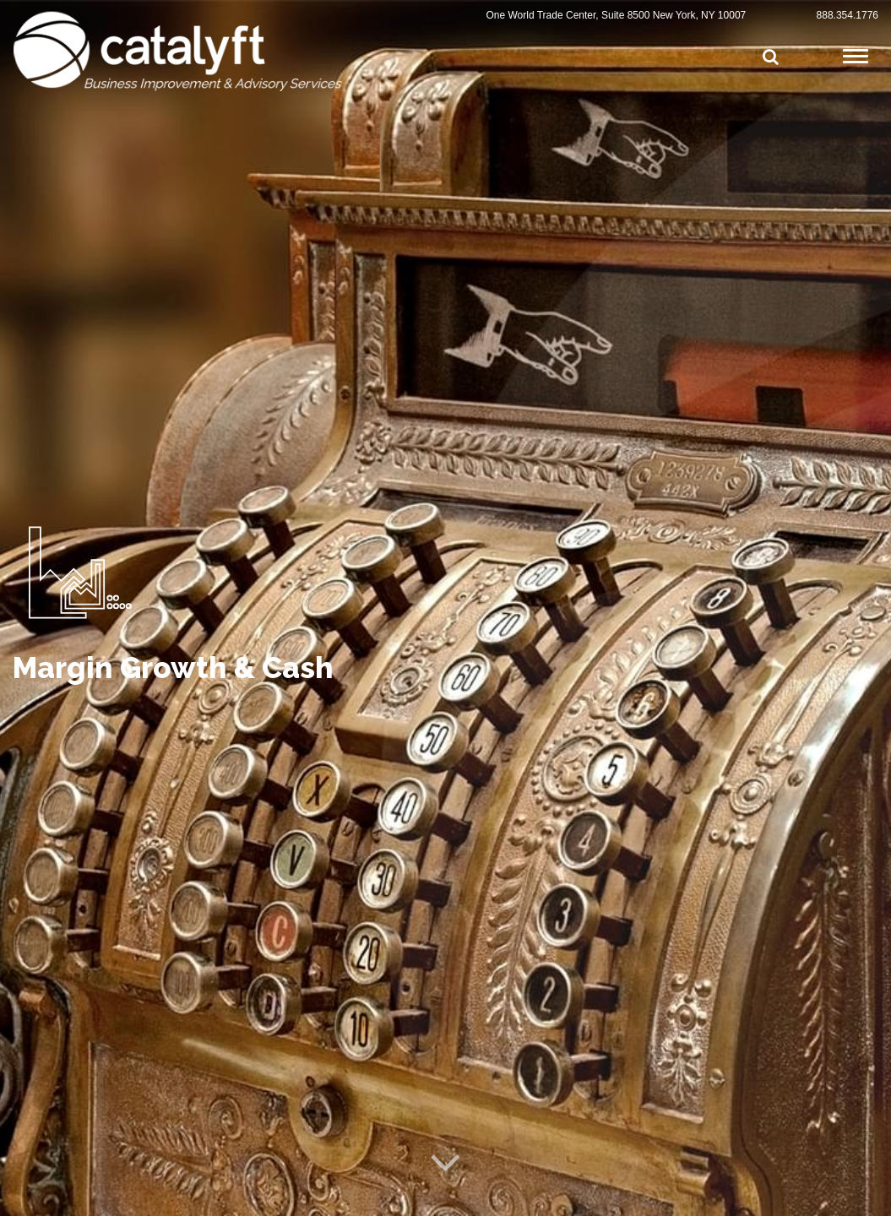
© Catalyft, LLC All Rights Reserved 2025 (95, 1196)
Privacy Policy (297, 1196)
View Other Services (131, 968)
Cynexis (862, 1197)
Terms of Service (222, 1196)
